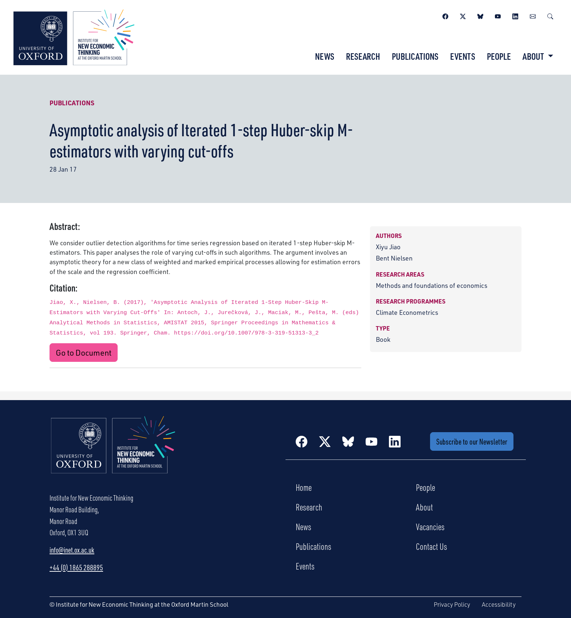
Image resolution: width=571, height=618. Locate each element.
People (499, 56)
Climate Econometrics (407, 312)
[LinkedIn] (515, 15)
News (324, 56)
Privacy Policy (452, 604)
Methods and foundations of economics (431, 285)
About (424, 507)
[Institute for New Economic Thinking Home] (113, 452)
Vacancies (430, 526)
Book (383, 339)
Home (304, 487)
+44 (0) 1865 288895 (76, 567)
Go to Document (83, 352)
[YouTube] (498, 15)
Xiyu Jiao (388, 247)
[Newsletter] (533, 15)
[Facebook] (445, 15)
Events (462, 56)
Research (363, 56)
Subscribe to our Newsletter (471, 441)
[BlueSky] (480, 15)
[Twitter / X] (463, 15)
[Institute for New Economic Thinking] (74, 36)
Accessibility (499, 604)
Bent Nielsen (394, 258)
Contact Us (431, 546)
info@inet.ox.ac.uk (72, 550)
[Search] (550, 15)
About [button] (534, 56)
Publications (415, 56)
